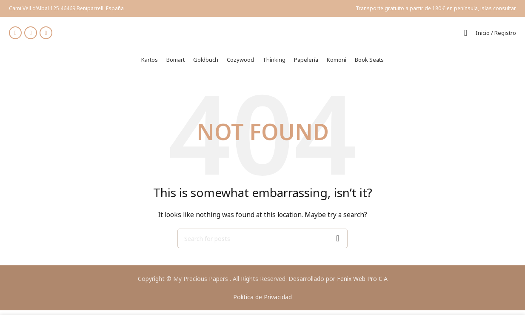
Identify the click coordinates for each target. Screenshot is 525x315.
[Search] (465, 35)
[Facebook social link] (15, 35)
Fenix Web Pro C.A (362, 283)
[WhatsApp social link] (46, 35)
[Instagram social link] (30, 35)
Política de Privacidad (262, 302)
